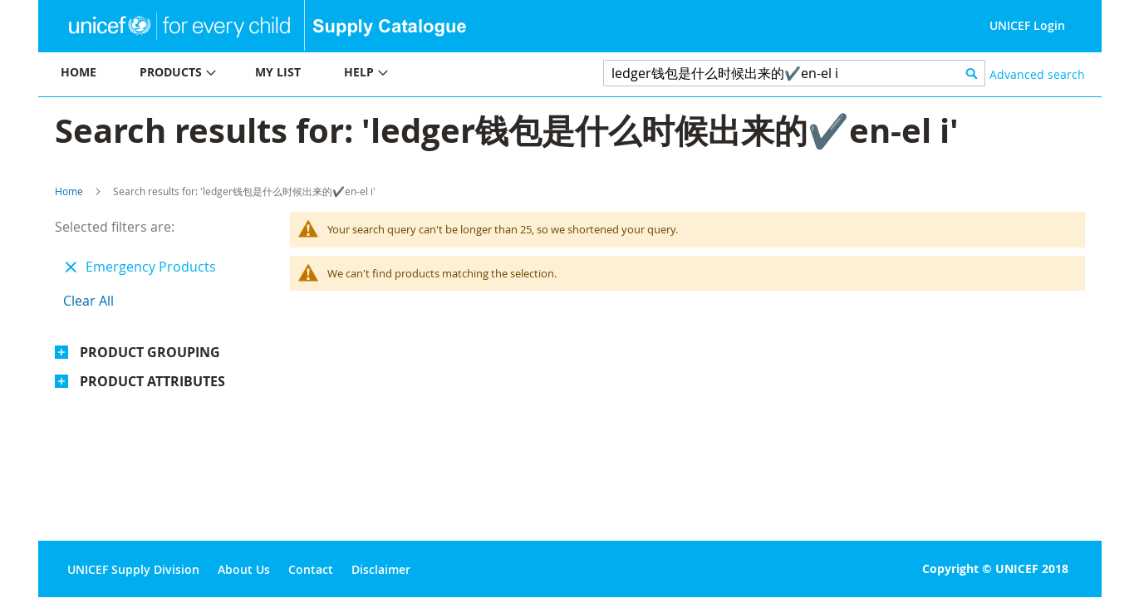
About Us (244, 569)
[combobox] (794, 73)
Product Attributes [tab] (152, 381)
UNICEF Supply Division (133, 569)
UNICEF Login (1027, 25)
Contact (310, 569)
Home (69, 191)
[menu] (304, 74)
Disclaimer (380, 569)
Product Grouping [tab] (150, 352)
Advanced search (1037, 74)
